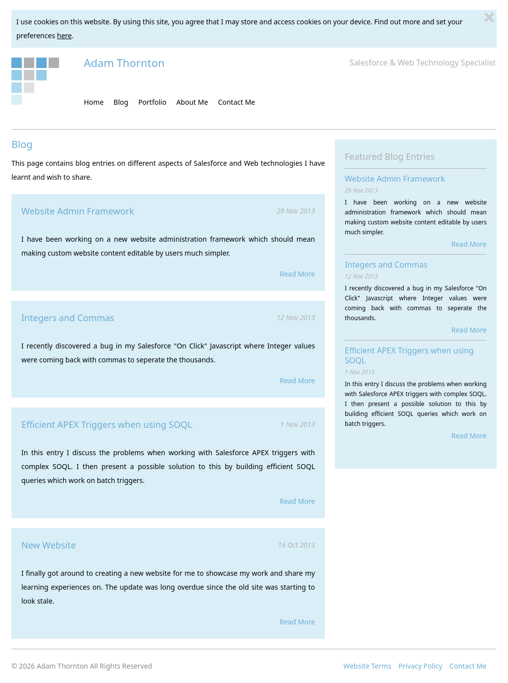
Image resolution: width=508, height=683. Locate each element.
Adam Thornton (124, 62)
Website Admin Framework (77, 211)
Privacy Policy (420, 666)
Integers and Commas (67, 318)
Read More (297, 273)
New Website (48, 545)
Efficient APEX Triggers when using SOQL (106, 424)
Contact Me (468, 666)
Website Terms (367, 666)
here (64, 35)
